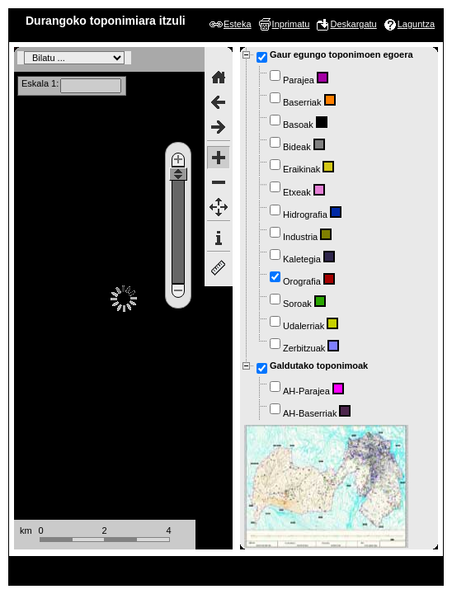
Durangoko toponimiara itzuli (106, 20)
